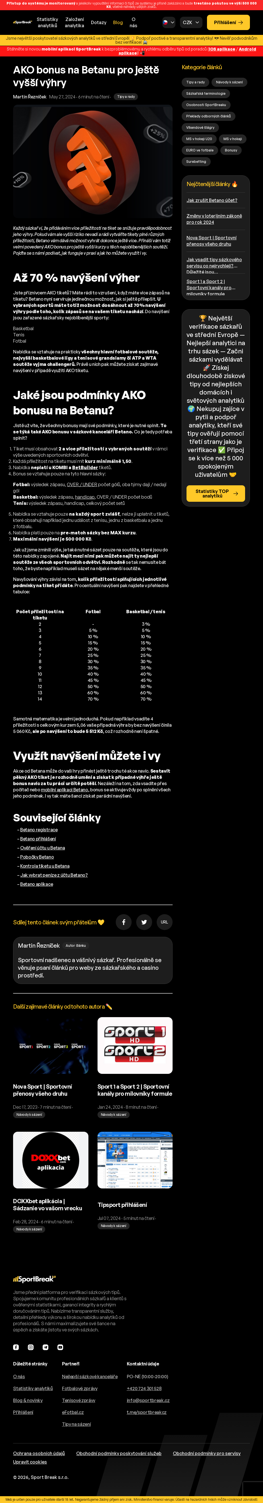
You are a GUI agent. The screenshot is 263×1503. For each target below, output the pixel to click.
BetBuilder (85, 467)
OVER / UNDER (82, 484)
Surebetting (196, 161)
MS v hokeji (232, 139)
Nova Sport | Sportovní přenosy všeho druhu (212, 241)
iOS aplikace (222, 49)
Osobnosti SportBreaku (206, 105)
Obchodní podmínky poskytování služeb (118, 1453)
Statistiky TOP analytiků (217, 493)
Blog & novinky (28, 1400)
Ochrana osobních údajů (39, 1453)
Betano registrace (39, 829)
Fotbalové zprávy (80, 1388)
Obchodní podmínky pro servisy (207, 1453)
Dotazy (98, 22)
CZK (187, 22)
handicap (85, 497)
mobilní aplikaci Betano (64, 789)
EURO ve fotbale (200, 150)
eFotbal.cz (73, 1412)
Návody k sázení (229, 82)
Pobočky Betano (37, 857)
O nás (133, 22)
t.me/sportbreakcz (147, 1412)
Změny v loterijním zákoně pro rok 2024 (214, 219)
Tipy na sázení (76, 1424)
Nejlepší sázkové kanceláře (90, 1376)
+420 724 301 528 (144, 1388)
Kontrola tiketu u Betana (44, 866)
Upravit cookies (30, 1462)
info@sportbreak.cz (148, 1400)
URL (164, 922)
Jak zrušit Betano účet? (212, 200)
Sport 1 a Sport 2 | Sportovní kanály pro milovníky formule (209, 287)
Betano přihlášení (38, 839)
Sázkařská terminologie (205, 93)
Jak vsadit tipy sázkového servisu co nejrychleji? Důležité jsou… (214, 265)
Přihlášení (228, 22)
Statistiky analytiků (33, 1388)
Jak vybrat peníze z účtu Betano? (54, 875)
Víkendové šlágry (200, 127)
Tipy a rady (195, 82)
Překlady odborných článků (208, 116)
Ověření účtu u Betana (42, 848)
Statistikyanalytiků (47, 22)
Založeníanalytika (74, 22)
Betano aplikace (36, 884)
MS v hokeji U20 (199, 139)
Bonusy (231, 150)
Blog (118, 22)
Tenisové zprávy (78, 1400)
